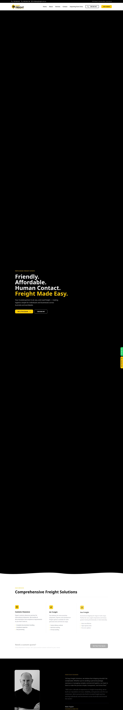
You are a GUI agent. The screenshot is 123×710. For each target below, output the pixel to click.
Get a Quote (106, 6)
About (51, 6)
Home (45, 6)
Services (57, 6)
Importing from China (76, 6)
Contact (65, 6)
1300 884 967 (92, 6)
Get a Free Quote (24, 311)
